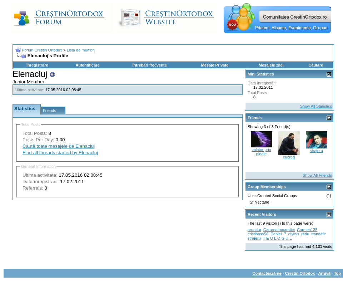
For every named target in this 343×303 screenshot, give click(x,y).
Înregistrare (37, 65)
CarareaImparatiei (279, 230)
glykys (293, 234)
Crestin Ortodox (300, 273)
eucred (289, 157)
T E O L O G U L (277, 238)
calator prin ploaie (261, 151)
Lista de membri (81, 50)
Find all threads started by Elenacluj (60, 152)
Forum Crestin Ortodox (42, 50)
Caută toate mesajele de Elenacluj (59, 146)
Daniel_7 (278, 234)
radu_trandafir (313, 234)
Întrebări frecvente (150, 65)
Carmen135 (307, 230)
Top (337, 273)
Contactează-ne (266, 273)
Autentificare (87, 65)
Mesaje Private (214, 65)
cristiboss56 (258, 234)
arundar (254, 230)
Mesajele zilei (271, 65)
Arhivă (324, 273)
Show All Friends (317, 175)
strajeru (316, 150)
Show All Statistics (316, 106)
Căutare (315, 65)
